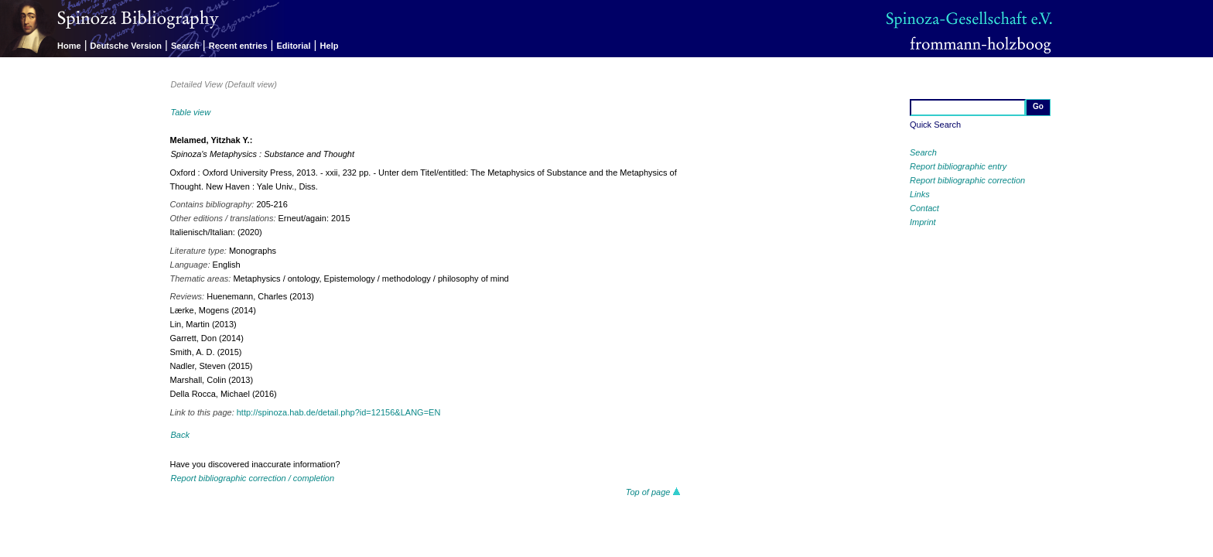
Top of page (653, 492)
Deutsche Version (126, 45)
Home (69, 45)
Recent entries (238, 45)
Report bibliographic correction (967, 180)
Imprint (923, 222)
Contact (924, 208)
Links (920, 194)
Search (185, 45)
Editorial (294, 45)
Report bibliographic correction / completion (253, 478)
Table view (191, 112)
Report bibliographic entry (958, 166)
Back (180, 434)
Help (329, 45)
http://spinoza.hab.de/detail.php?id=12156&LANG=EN (339, 412)
